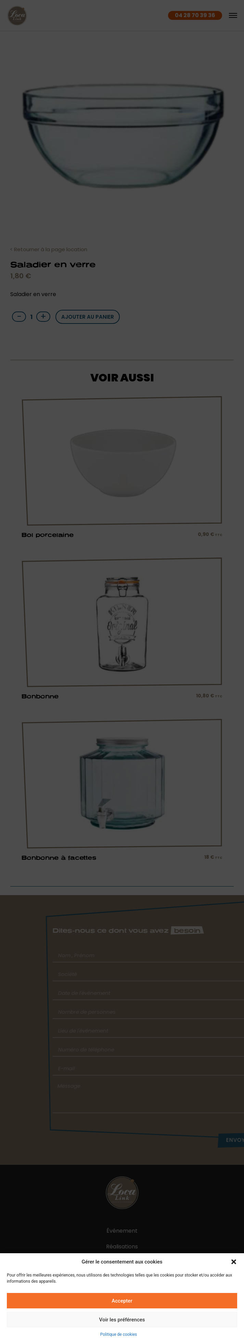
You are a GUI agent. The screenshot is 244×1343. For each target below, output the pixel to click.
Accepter (122, 1301)
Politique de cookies (118, 1334)
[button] (233, 1261)
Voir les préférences (122, 1320)
